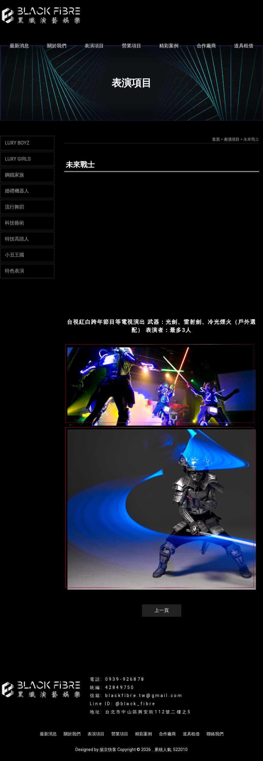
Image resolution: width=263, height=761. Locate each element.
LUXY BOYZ (17, 143)
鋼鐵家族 (14, 175)
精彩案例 (169, 46)
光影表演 (57, 718)
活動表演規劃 (171, 718)
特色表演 (14, 271)
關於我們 (56, 46)
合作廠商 (206, 46)
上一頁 (161, 610)
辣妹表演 (97, 718)
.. (153, 749)
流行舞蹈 (14, 207)
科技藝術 (14, 223)
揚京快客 (108, 749)
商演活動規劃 (201, 718)
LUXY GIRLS (18, 159)
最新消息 (19, 46)
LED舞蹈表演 (142, 718)
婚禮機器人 (17, 191)
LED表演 (77, 718)
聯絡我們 (215, 733)
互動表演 (118, 718)
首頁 (216, 139)
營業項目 (131, 46)
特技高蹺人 (17, 239)
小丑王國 (14, 255)
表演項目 (94, 46)
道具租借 (243, 46)
